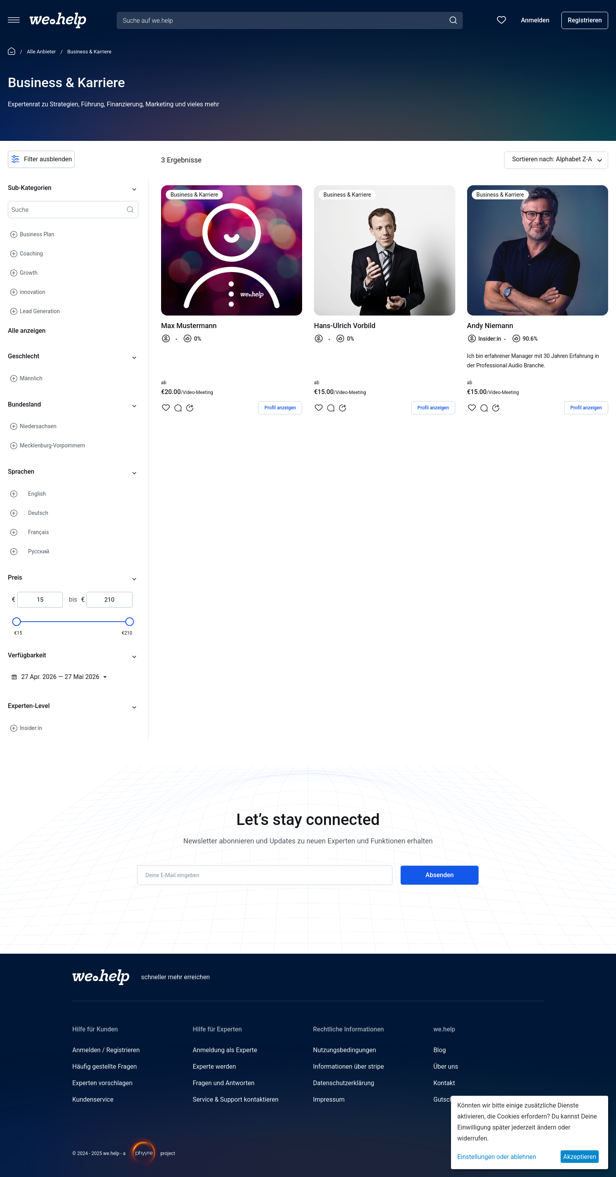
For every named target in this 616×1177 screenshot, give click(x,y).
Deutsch (33, 513)
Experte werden (214, 1066)
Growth (27, 273)
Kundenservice (93, 1099)
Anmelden (535, 20)
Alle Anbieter (41, 52)
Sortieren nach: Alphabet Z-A (558, 160)
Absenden (439, 875)
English (32, 494)
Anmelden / (89, 1050)
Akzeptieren (579, 1157)
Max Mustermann (188, 325)
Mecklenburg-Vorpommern (51, 445)
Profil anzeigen (280, 408)
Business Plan (36, 234)
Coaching (30, 253)
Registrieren (585, 20)
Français (33, 532)
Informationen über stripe (348, 1066)
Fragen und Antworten (223, 1083)
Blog (439, 1050)
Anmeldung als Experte (224, 1050)
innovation (31, 292)
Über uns (445, 1066)
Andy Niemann (490, 325)
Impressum (329, 1099)
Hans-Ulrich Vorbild (344, 325)
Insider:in (30, 728)
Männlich (30, 378)
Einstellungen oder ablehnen (496, 1157)
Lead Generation (39, 311)
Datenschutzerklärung (343, 1083)
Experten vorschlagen (102, 1083)
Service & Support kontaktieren (235, 1099)
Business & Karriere (89, 52)
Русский (33, 551)
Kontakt (444, 1083)
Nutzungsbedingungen (344, 1050)
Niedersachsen (37, 426)
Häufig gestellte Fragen (104, 1066)
